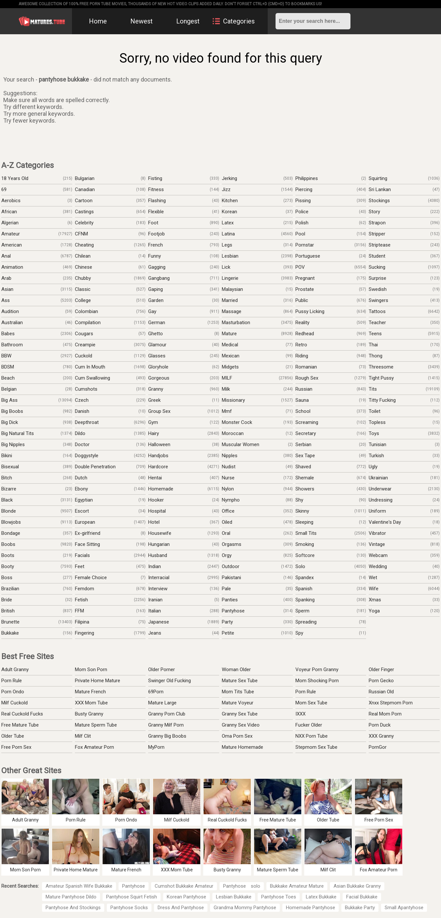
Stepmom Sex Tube (316, 747)
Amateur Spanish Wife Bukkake (79, 886)
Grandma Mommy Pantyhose (245, 907)
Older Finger (381, 669)
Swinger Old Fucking (169, 681)
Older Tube (12, 736)
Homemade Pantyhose (310, 907)
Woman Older (236, 669)
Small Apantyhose (404, 907)
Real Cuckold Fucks (22, 714)
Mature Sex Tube (240, 681)
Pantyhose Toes (278, 897)
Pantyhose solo (241, 886)
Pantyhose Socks (129, 907)
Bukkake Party (360, 907)
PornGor (378, 747)
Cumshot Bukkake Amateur (184, 886)
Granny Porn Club (166, 714)
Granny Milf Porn (166, 725)
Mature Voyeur (237, 703)
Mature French (90, 692)
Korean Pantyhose (186, 897)
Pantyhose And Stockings (73, 907)
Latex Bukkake (321, 897)
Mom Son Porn (91, 669)
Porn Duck (380, 725)
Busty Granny (89, 714)
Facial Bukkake (361, 897)
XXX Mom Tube (91, 703)
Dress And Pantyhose (181, 907)
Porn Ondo (12, 692)
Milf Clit (83, 736)
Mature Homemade (242, 747)
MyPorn (156, 747)
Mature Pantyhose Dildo (71, 897)
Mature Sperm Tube (96, 725)
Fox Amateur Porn (94, 747)
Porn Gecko (381, 681)
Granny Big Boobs (167, 736)
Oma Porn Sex (237, 736)
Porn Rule (11, 681)
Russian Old (381, 692)
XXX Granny (381, 736)
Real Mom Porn (385, 714)
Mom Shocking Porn (317, 681)
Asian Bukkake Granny (357, 886)
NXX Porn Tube (311, 736)
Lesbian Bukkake (233, 897)
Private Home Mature (97, 681)
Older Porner (161, 669)
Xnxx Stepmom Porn (391, 703)
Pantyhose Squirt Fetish (131, 897)
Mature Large (162, 703)
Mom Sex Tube (311, 703)
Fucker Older (308, 725)
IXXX (300, 714)
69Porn (156, 692)
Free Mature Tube (20, 725)
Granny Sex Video (241, 725)
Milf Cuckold (14, 703)
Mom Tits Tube (238, 692)
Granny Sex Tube (240, 714)
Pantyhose (133, 886)
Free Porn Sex (16, 747)
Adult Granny (15, 669)
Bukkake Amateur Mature (297, 886)
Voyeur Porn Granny (316, 669)
